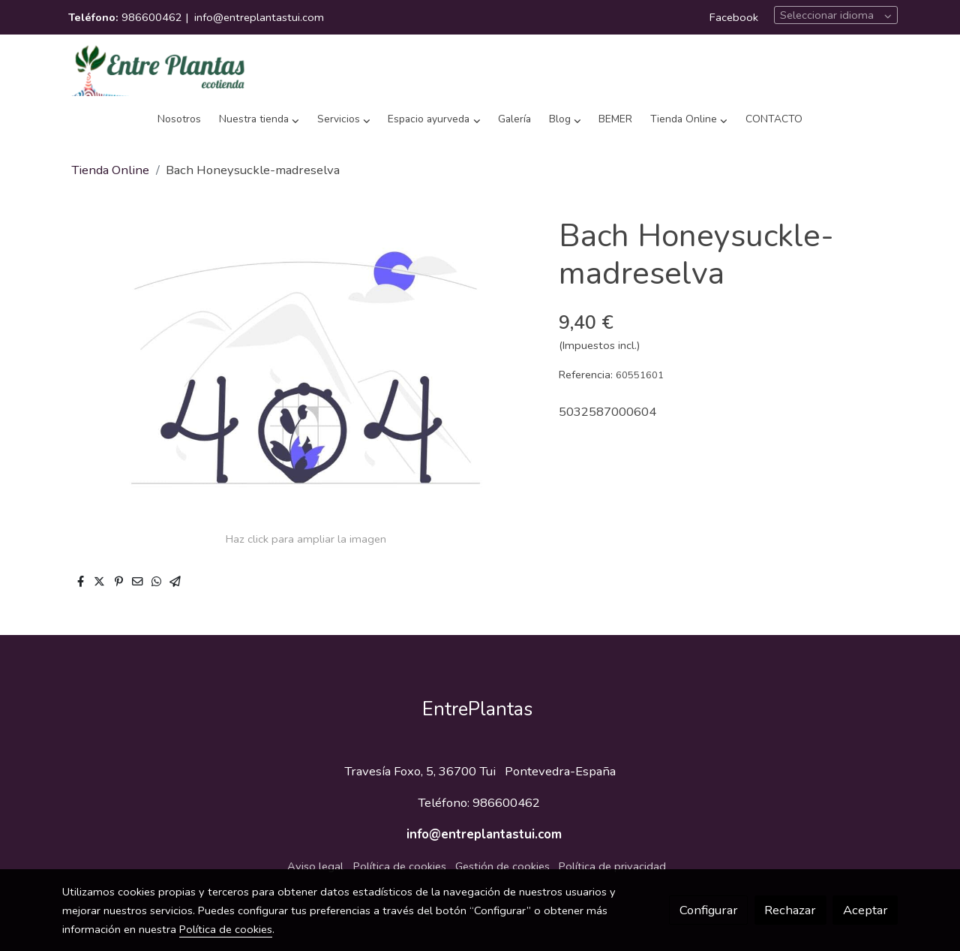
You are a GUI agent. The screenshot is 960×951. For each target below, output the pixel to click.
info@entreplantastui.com (259, 17)
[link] (158, 69)
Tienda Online (110, 170)
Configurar (709, 910)
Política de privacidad (612, 866)
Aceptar (865, 910)
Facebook (734, 17)
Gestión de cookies (502, 866)
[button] (259, 120)
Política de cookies (399, 866)
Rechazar (790, 910)
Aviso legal (315, 866)
